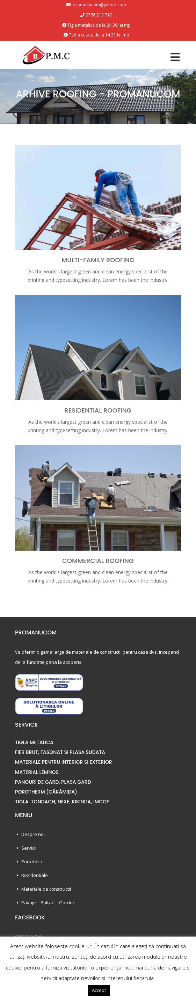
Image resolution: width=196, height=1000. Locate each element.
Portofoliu (31, 861)
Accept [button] (99, 990)
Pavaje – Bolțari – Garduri (48, 902)
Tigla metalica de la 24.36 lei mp (99, 25)
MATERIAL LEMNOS (37, 772)
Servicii (28, 848)
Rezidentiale (34, 875)
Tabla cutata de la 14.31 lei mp (99, 35)
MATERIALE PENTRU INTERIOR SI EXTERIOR (63, 762)
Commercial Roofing (98, 560)
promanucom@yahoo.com (99, 5)
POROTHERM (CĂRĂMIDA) (46, 791)
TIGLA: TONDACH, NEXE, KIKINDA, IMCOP (62, 801)
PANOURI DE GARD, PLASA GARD (53, 781)
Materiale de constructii (46, 889)
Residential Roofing (97, 410)
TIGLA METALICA (34, 742)
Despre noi (33, 834)
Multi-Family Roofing (97, 260)
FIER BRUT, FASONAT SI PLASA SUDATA (60, 752)
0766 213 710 (99, 15)
